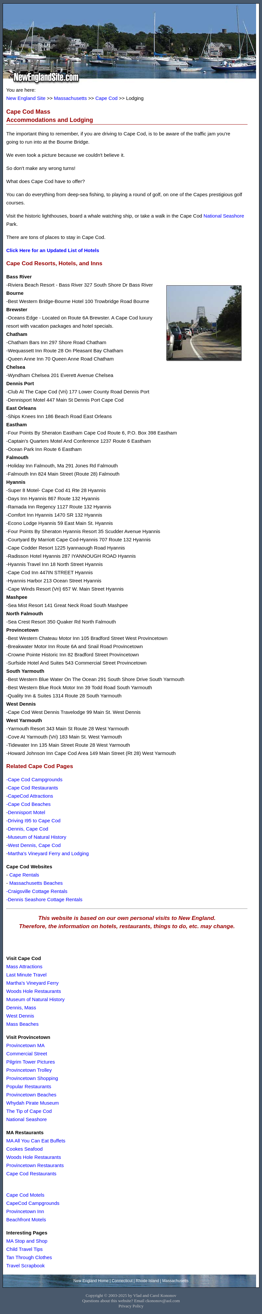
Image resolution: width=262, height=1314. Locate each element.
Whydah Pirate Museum (32, 1103)
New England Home (90, 1281)
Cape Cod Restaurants (33, 787)
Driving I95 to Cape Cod (34, 820)
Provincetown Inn (25, 1211)
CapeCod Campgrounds (33, 1203)
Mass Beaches (22, 1024)
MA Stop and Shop (26, 1241)
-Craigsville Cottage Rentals (36, 891)
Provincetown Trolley (29, 1070)
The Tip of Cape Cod (29, 1111)
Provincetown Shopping (32, 1078)
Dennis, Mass (21, 1007)
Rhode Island (147, 1281)
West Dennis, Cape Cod (34, 845)
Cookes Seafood (24, 1149)
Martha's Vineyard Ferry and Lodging (48, 853)
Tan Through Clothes (29, 1257)
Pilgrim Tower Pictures (30, 1062)
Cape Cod (106, 98)
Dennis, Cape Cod (28, 829)
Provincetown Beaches (31, 1094)
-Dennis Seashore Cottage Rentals (44, 899)
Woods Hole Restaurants (33, 991)
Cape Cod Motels (25, 1195)
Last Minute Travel (26, 974)
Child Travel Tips (24, 1249)
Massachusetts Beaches (36, 883)
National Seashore (223, 216)
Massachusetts (70, 98)
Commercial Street (26, 1053)
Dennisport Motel (26, 812)
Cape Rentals (24, 875)
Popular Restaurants (28, 1086)
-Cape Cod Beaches (28, 804)
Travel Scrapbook (25, 1265)
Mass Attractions (24, 966)
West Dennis (20, 1016)
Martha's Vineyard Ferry (32, 983)
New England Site (25, 98)
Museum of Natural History (37, 837)
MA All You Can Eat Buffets (35, 1140)
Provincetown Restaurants (35, 1165)
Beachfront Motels (26, 1219)
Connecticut (122, 1281)
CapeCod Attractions (30, 796)
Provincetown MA (25, 1045)
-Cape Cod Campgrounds (34, 779)
